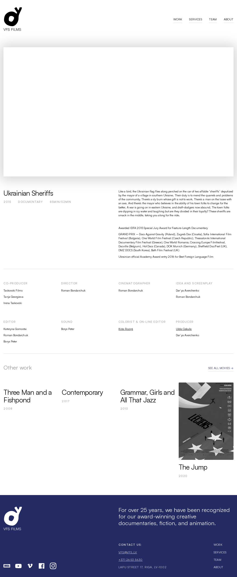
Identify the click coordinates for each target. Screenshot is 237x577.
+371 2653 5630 (130, 559)
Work (177, 19)
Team (213, 19)
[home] (88, 18)
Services (195, 19)
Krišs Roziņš (125, 329)
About (229, 19)
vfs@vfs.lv (127, 552)
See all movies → (221, 368)
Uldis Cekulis (184, 329)
